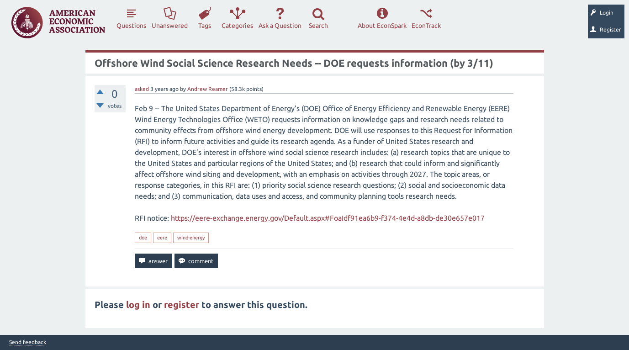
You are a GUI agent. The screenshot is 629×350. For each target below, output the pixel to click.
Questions (131, 25)
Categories (237, 25)
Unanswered (170, 25)
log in (138, 304)
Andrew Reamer (207, 89)
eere (162, 237)
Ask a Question (280, 25)
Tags (204, 25)
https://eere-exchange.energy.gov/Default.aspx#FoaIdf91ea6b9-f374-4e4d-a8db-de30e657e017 (328, 218)
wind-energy (191, 237)
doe (143, 237)
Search (318, 25)
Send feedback (27, 342)
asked (142, 89)
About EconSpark (382, 25)
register (181, 304)
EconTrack (426, 25)
